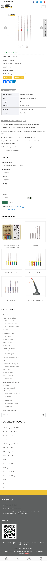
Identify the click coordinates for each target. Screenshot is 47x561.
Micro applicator (9, 375)
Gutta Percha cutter (10, 348)
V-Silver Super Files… (9, 452)
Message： (5, 183)
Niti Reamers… (7, 460)
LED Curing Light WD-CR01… (12, 428)
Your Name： (6, 169)
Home (4, 543)
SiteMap (25, 544)
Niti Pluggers (11, 209)
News (23, 543)
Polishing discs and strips (11, 366)
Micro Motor (7, 351)
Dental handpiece (9, 354)
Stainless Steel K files (11, 273)
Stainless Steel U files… (10, 472)
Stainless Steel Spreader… (11, 464)
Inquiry (29, 558)
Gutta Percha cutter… (9, 436)
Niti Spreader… (7, 480)
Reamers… (6, 484)
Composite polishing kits (11, 364)
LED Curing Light (9, 339)
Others (12, 60)
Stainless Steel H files (35, 273)
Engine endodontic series (11, 326)
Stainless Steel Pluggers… (11, 476)
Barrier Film (7, 391)
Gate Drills (35, 245)
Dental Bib (7, 385)
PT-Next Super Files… (9, 456)
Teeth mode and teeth (9, 410)
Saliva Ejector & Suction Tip (12, 394)
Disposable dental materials (11, 382)
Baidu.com (29, 548)
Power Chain (8, 378)
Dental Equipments (8, 333)
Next (41, 28)
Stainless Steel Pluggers (18, 207)
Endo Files (6, 315)
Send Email (19, 77)
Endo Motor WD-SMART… (11, 432)
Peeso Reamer (11, 300)
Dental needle (8, 406)
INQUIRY (7, 77)
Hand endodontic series (11, 324)
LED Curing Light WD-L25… (11, 444)
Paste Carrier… (7, 488)
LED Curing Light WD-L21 (35, 300)
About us (10, 543)
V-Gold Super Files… (9, 448)
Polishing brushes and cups (12, 361)
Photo (28, 543)
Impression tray (8, 372)
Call (17, 558)
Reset (11, 202)
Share (6, 558)
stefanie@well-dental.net (15, 509)
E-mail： (4, 176)
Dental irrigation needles (11, 404)
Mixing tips (7, 369)
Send (4, 202)
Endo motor (7, 336)
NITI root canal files (10, 321)
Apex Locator (8, 342)
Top (41, 558)
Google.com (21, 548)
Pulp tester (7, 345)
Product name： (7, 162)
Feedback (35, 543)
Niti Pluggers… (7, 468)
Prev (5, 28)
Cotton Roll (7, 396)
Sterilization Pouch (9, 388)
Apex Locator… (7, 440)
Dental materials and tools (11, 358)
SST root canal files (10, 318)
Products (17, 543)
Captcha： (5, 194)
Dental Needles (7, 400)
